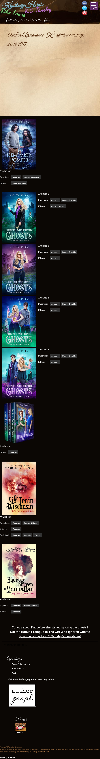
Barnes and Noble (31, 177)
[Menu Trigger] (94, 6)
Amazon (16, 177)
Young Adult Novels (20, 664)
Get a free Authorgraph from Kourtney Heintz (31, 679)
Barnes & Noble (69, 200)
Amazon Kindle (19, 183)
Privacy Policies (7, 757)
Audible (27, 535)
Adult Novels (17, 668)
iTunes (38, 535)
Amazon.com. (44, 752)
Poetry (14, 673)
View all (19, 732)
